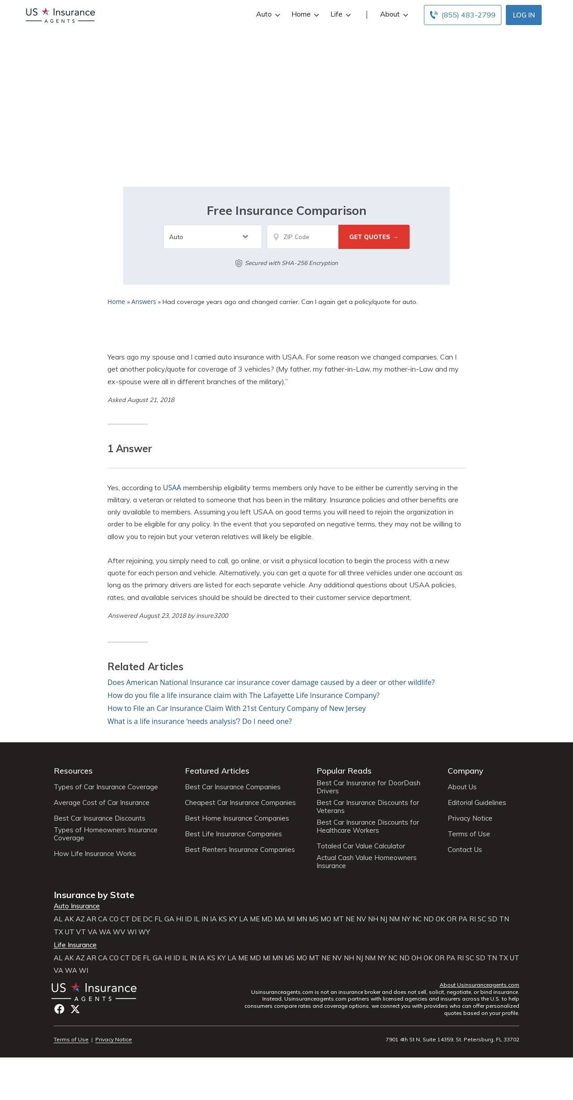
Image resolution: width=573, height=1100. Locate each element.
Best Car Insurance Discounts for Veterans (367, 807)
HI (179, 919)
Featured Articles (217, 771)
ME (255, 919)
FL (158, 919)
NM (394, 919)
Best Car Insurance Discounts (99, 818)
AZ (80, 919)
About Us (462, 787)
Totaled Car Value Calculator (360, 846)
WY (144, 932)
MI (291, 919)
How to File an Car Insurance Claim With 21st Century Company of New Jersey (236, 708)
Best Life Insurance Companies (233, 834)
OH (416, 958)
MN (301, 919)
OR (452, 919)
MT (338, 919)
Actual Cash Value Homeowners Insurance (366, 862)
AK (69, 919)
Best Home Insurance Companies (237, 818)
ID (188, 919)
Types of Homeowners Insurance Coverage (106, 834)
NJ (383, 919)
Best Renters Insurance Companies (240, 850)
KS (222, 919)
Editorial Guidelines (477, 803)
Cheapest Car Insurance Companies (240, 803)
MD (267, 919)
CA (102, 919)
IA (213, 919)
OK (440, 919)
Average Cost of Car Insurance (102, 803)
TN (504, 919)
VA (92, 932)
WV (119, 932)
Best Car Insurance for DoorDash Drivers (368, 787)
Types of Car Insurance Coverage (106, 787)
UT (69, 932)
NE (350, 919)
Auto (267, 14)
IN (204, 919)
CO (114, 919)
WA (105, 932)
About (393, 14)
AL (58, 919)
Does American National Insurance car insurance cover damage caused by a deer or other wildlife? (271, 682)
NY (406, 919)
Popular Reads (344, 771)
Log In (524, 15)
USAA (172, 487)
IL (197, 919)
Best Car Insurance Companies (233, 787)
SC (482, 919)
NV (361, 919)
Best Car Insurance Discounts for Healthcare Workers (367, 826)
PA (462, 919)
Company (465, 771)
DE (136, 919)
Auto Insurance (77, 906)
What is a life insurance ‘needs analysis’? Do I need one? (199, 721)
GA (169, 919)
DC (148, 919)
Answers (144, 301)
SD (492, 919)
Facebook (59, 1008)
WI (132, 932)
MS (314, 919)
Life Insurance (75, 945)
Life (339, 14)
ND (428, 919)
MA (279, 919)
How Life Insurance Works (95, 854)
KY (233, 919)
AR (91, 919)
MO (326, 919)
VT (81, 932)
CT (125, 919)
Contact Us (465, 850)
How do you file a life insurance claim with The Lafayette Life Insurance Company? (243, 695)
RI (472, 919)
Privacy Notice (470, 818)
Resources (73, 771)
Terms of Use (469, 834)
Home (304, 14)
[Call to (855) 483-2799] (462, 15)
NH (373, 919)
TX (58, 932)
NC (417, 919)
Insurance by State (94, 894)
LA (243, 919)
